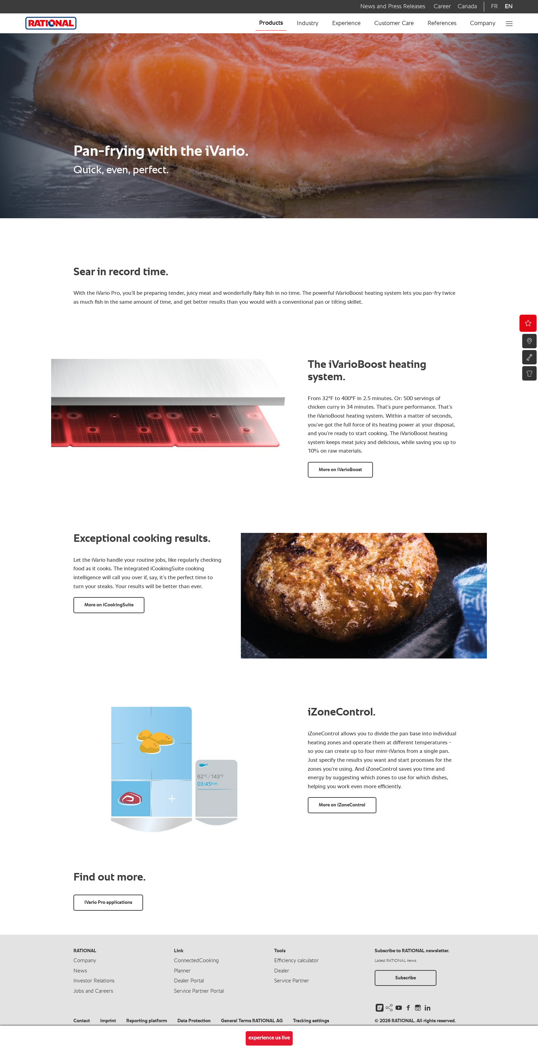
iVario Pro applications (108, 902)
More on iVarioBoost (340, 469)
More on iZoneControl (342, 805)
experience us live (269, 1038)
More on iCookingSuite (108, 605)
